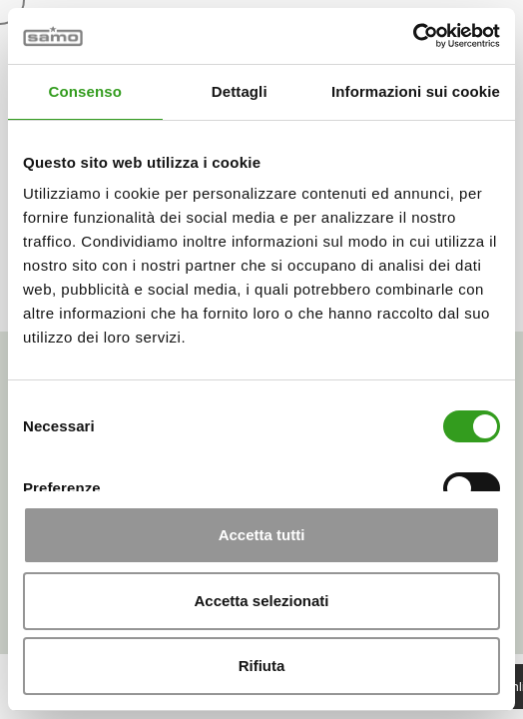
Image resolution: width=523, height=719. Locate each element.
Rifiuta (262, 665)
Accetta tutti (262, 534)
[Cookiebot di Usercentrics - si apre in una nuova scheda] (412, 36)
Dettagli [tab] (239, 91)
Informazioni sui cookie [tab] (415, 91)
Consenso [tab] (85, 91)
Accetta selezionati (261, 600)
